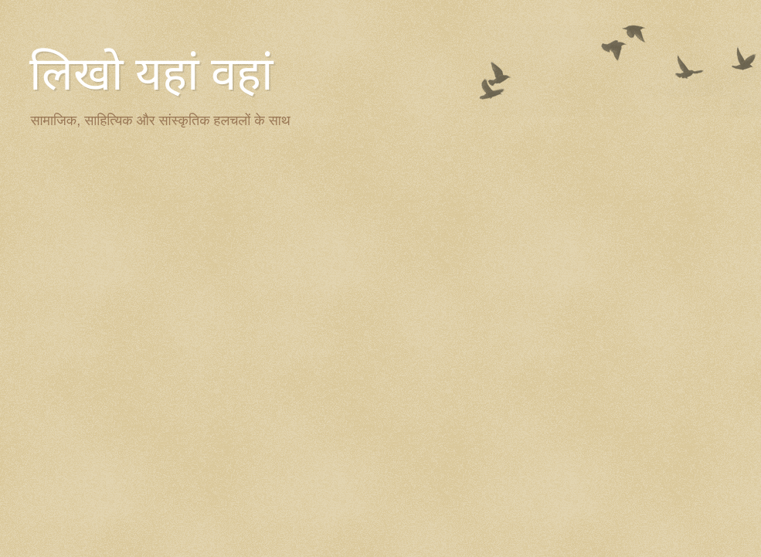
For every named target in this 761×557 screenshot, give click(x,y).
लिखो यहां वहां (151, 74)
